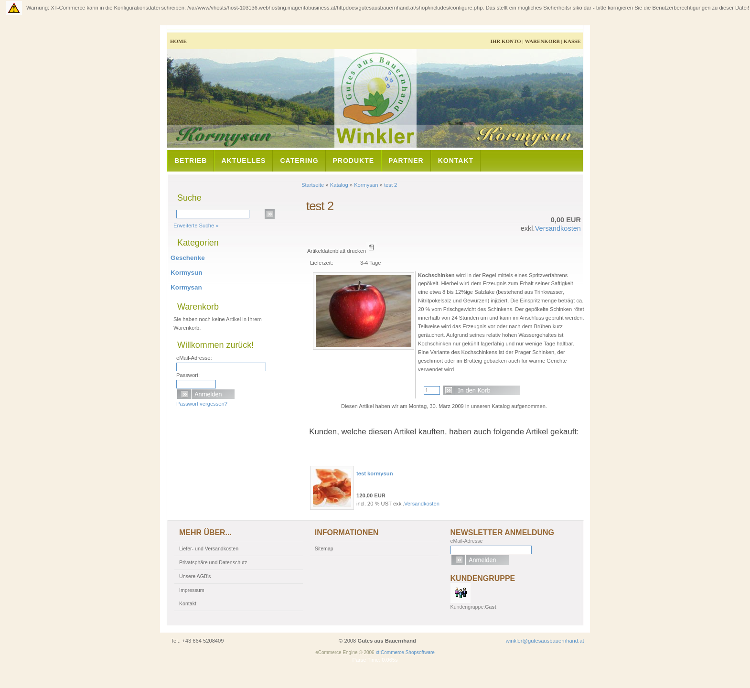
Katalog (339, 185)
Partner (406, 160)
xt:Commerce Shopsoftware (404, 652)
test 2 (390, 185)
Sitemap (324, 548)
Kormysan (366, 185)
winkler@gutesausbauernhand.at (545, 641)
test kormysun (374, 473)
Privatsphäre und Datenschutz (213, 562)
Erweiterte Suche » (196, 225)
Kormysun (186, 272)
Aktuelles (243, 160)
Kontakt (455, 160)
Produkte (354, 160)
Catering (299, 160)
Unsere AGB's (195, 576)
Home (178, 41)
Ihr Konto (505, 41)
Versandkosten (558, 228)
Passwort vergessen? (201, 404)
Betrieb (190, 160)
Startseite (312, 185)
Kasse (571, 41)
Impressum (191, 590)
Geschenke (188, 257)
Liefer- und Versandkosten (208, 548)
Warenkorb (542, 41)
